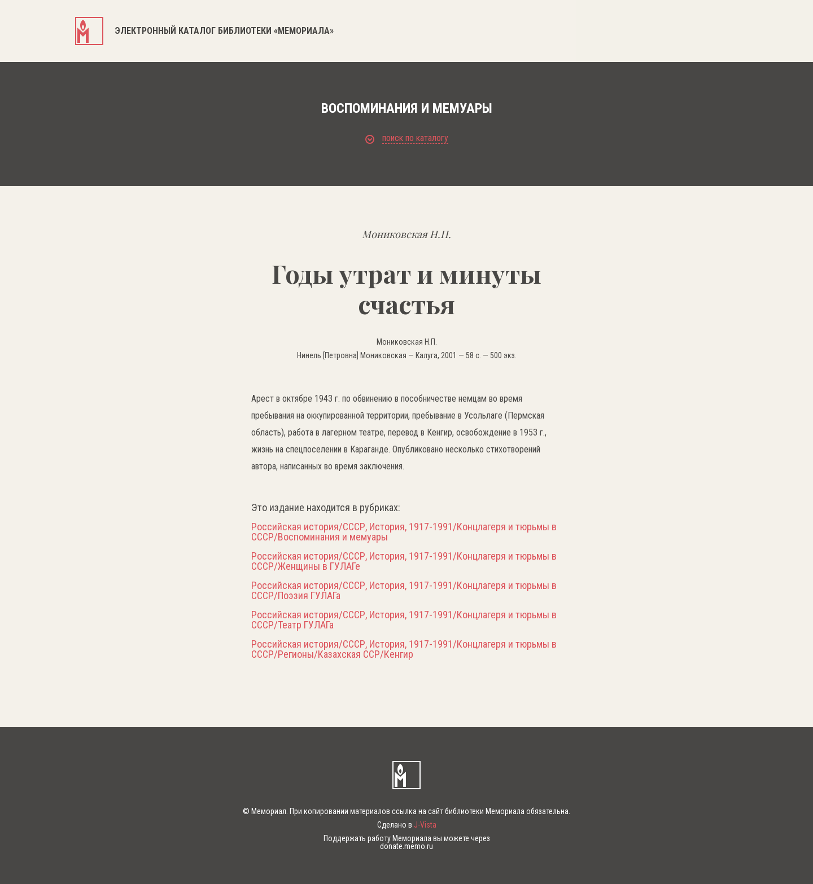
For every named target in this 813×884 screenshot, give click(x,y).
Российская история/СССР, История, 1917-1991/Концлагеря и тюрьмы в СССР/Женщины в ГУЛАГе (404, 561)
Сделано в (406, 825)
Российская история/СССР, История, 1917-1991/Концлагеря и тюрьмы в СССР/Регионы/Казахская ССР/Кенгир (404, 649)
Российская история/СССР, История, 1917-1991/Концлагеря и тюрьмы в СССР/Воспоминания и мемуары (404, 532)
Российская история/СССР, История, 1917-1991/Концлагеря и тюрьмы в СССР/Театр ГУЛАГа (404, 620)
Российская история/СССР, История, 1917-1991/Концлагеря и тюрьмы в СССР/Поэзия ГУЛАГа (404, 590)
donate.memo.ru (406, 846)
